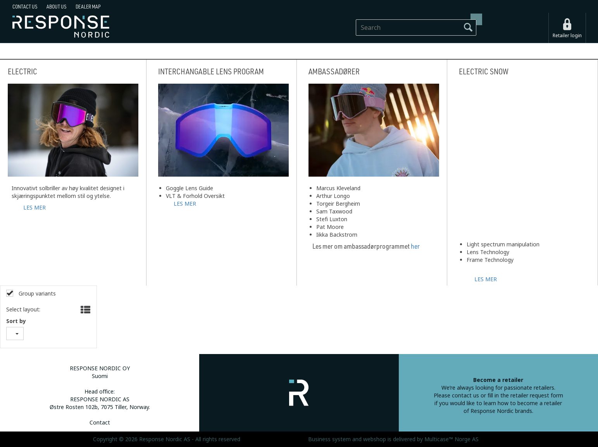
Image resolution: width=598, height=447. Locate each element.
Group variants (36, 293)
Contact (100, 422)
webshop (374, 439)
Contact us (24, 6)
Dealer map (88, 6)
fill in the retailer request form (525, 395)
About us (56, 6)
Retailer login (567, 35)
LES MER (34, 207)
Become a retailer (498, 380)
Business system (329, 439)
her (415, 246)
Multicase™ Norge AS (451, 439)
